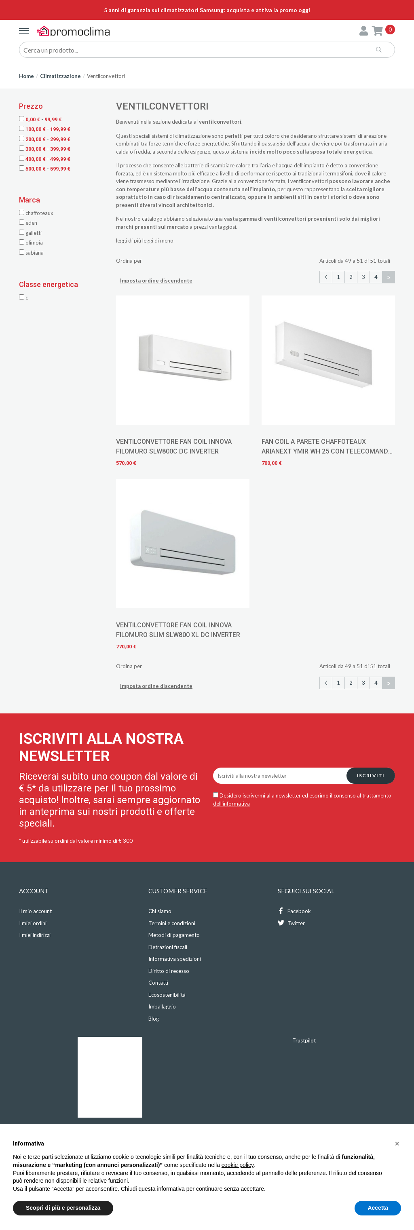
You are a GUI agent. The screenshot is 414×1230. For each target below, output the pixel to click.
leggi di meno (157, 240)
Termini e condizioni (171, 923)
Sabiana (31, 252)
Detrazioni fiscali (167, 947)
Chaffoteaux (36, 213)
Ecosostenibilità (167, 995)
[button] (397, 1143)
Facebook (294, 910)
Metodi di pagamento (174, 935)
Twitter (291, 923)
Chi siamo (159, 911)
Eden (28, 222)
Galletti (30, 233)
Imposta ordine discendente (156, 280)
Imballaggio (162, 1006)
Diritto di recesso (168, 971)
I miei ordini (32, 923)
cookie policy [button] (237, 1165)
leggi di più (128, 240)
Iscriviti (371, 775)
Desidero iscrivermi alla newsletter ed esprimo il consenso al (302, 799)
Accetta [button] (378, 1208)
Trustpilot (304, 1040)
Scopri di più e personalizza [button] (63, 1208)
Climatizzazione (60, 76)
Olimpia (31, 242)
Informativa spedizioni (174, 959)
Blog (153, 1018)
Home (26, 76)
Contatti (158, 982)
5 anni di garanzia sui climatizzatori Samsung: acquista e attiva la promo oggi (207, 9)
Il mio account (35, 911)
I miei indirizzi (35, 935)
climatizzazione (193, 136)
